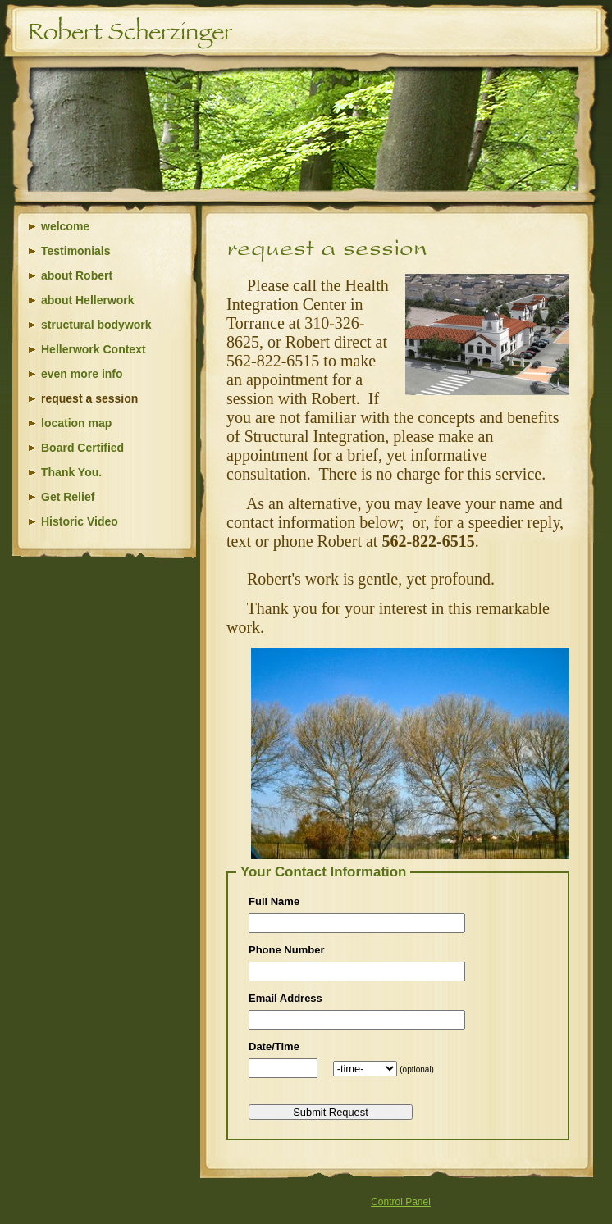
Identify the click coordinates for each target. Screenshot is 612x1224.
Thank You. (71, 472)
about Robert (76, 275)
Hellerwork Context (93, 349)
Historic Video (79, 521)
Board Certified (82, 447)
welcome (65, 226)
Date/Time (274, 1046)
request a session (89, 398)
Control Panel (401, 1202)
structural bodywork (96, 324)
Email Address (285, 998)
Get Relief (67, 496)
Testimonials (76, 250)
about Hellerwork (88, 300)
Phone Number (286, 950)
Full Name (274, 901)
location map (76, 423)
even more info (82, 373)
